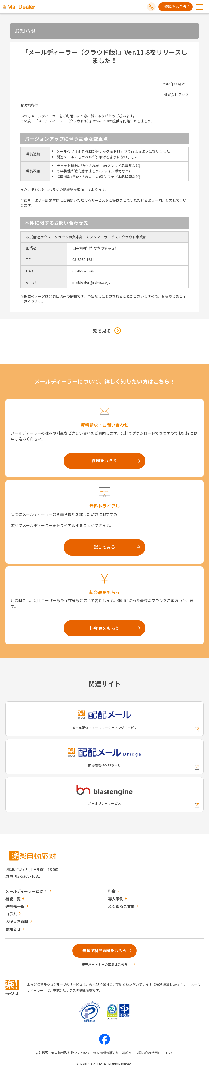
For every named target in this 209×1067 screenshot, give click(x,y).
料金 (112, 891)
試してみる (104, 547)
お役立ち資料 (16, 921)
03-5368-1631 (27, 876)
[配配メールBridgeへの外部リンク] (104, 756)
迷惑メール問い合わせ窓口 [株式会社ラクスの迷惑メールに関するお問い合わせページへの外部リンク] (141, 1052)
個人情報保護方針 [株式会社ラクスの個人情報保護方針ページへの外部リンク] (106, 1052)
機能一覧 (13, 898)
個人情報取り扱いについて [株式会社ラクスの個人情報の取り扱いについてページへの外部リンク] (70, 1052)
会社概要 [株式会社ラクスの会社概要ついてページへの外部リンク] (41, 1052)
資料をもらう (175, 6)
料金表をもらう (104, 628)
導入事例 (115, 898)
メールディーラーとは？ (26, 891)
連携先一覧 (14, 906)
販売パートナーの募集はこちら (104, 964)
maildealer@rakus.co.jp (91, 282)
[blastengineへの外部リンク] (104, 794)
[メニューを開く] (199, 7)
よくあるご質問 (121, 906)
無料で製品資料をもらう (104, 950)
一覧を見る (99, 331)
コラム (11, 914)
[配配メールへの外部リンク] (104, 718)
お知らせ (13, 929)
